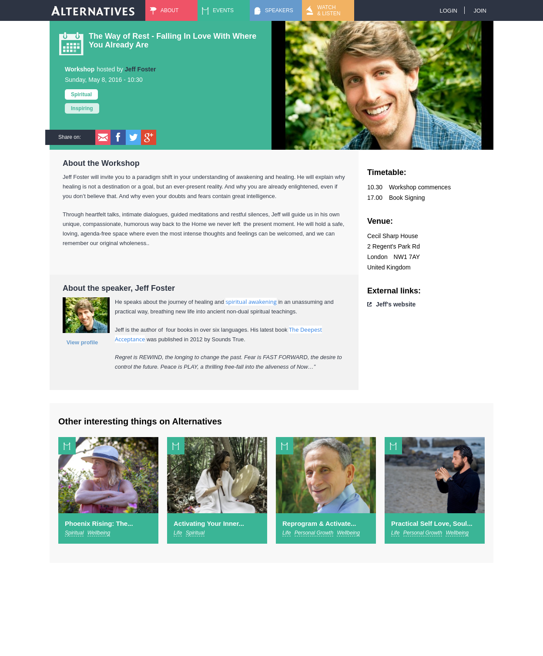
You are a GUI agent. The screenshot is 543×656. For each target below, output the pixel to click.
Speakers (279, 10)
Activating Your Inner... (209, 523)
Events (223, 10)
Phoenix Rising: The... (99, 523)
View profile (82, 342)
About (169, 10)
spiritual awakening (250, 302)
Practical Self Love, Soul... (432, 523)
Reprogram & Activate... (319, 523)
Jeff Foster (140, 69)
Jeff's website (396, 304)
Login (448, 10)
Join (479, 10)
